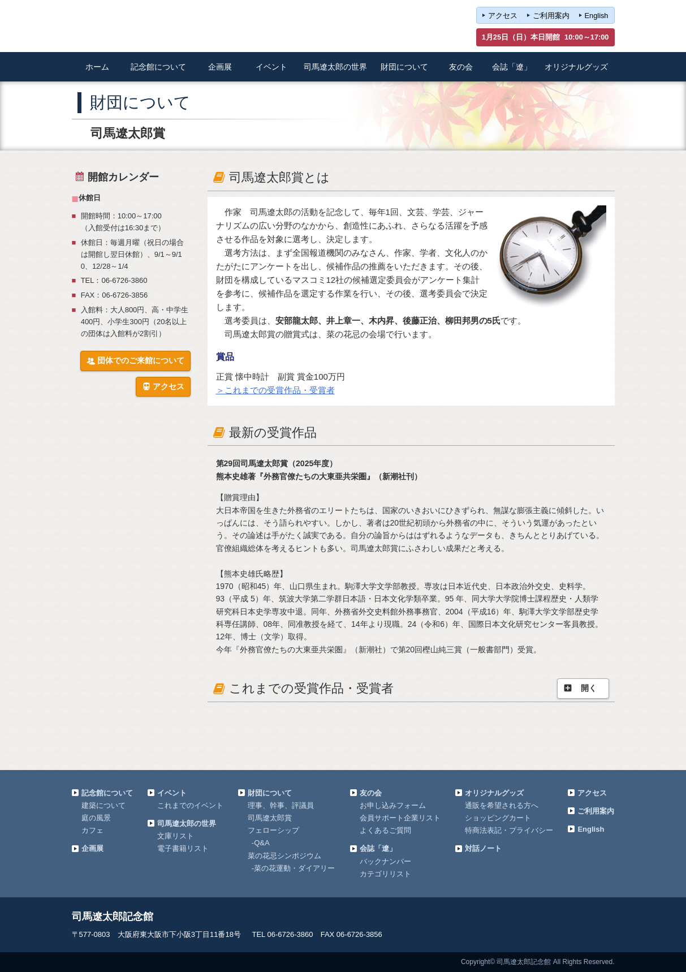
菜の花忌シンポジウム (284, 855)
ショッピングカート (498, 818)
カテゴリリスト (385, 874)
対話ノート (483, 848)
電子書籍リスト (183, 848)
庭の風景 (96, 818)
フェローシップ (273, 830)
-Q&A (261, 842)
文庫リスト (175, 836)
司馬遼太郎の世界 (186, 823)
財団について (270, 793)
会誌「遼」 (378, 848)
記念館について (107, 793)
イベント (172, 793)
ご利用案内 (551, 15)
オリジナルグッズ (494, 793)
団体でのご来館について (135, 360)
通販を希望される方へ (501, 805)
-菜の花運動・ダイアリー (293, 868)
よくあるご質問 (385, 830)
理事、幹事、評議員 (281, 805)
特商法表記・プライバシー (509, 830)
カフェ (92, 830)
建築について (103, 805)
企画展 (92, 848)
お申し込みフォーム (393, 805)
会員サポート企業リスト (400, 818)
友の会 (371, 793)
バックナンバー (385, 861)
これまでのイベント (190, 805)
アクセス (502, 15)
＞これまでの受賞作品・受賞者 (275, 390)
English (597, 15)
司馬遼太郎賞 (270, 818)
